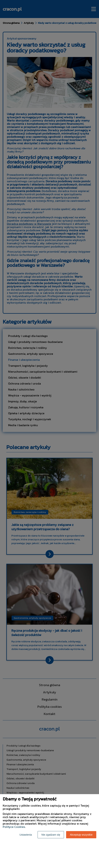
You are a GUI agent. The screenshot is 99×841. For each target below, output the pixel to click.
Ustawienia (26, 834)
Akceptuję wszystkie (81, 834)
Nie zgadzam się (50, 834)
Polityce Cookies (14, 827)
